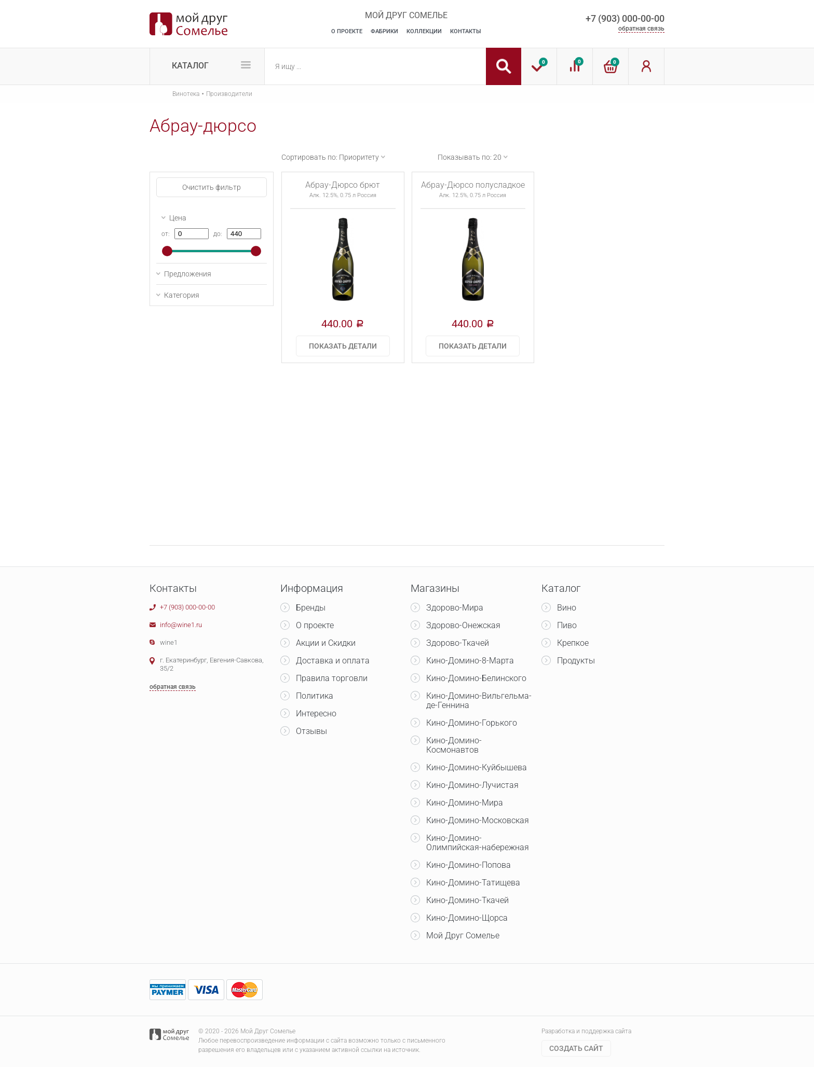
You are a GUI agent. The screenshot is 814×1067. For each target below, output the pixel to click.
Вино (566, 608)
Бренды (310, 608)
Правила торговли (332, 678)
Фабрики (384, 31)
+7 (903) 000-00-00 (625, 18)
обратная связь (641, 28)
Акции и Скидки (326, 643)
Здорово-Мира (454, 608)
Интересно (316, 713)
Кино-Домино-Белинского (476, 678)
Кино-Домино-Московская (477, 820)
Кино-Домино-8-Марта (470, 661)
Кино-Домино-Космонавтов (454, 745)
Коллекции (424, 31)
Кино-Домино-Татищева (473, 883)
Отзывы (311, 731)
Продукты (576, 661)
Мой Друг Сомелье (462, 935)
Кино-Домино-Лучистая (472, 785)
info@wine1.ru (181, 625)
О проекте (315, 625)
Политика (314, 696)
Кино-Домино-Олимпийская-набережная (477, 842)
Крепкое (573, 643)
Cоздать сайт (576, 1048)
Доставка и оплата (333, 661)
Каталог (190, 66)
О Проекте (346, 31)
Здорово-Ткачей (457, 643)
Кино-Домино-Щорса (467, 918)
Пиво (567, 625)
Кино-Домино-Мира (464, 803)
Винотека (185, 94)
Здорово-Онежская (463, 625)
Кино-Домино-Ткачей (467, 900)
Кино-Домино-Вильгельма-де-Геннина (479, 700)
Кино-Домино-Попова (468, 865)
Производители (229, 94)
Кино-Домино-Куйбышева (476, 767)
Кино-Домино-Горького (471, 723)
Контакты (465, 31)
